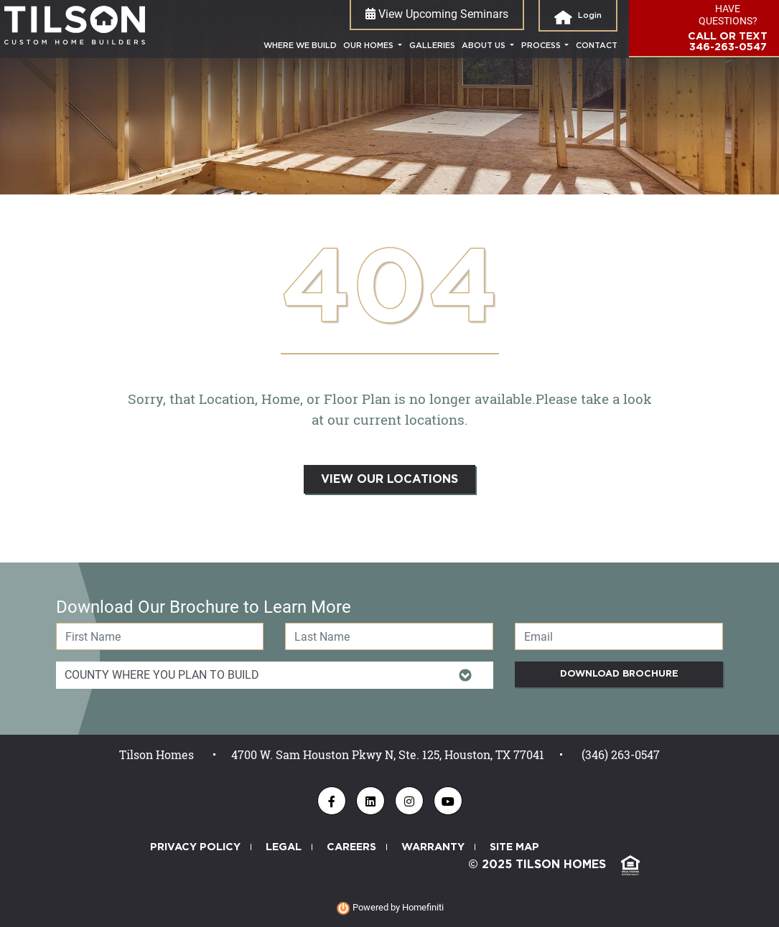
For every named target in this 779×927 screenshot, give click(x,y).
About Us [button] (485, 46)
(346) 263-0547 (621, 754)
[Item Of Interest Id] (275, 675)
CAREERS (351, 847)
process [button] (542, 46)
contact (596, 46)
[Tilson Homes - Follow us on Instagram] (409, 800)
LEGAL (284, 847)
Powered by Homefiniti (390, 907)
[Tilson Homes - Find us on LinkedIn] (370, 800)
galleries (432, 46)
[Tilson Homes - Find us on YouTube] (448, 800)
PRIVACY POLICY (195, 847)
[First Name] (160, 636)
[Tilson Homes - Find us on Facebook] (332, 800)
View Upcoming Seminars (436, 14)
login (578, 17)
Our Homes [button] (369, 46)
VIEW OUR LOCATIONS (389, 479)
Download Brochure (619, 674)
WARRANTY (433, 847)
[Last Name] (389, 636)
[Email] (619, 636)
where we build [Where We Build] (301, 44)
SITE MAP (514, 847)
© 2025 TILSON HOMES (554, 865)
